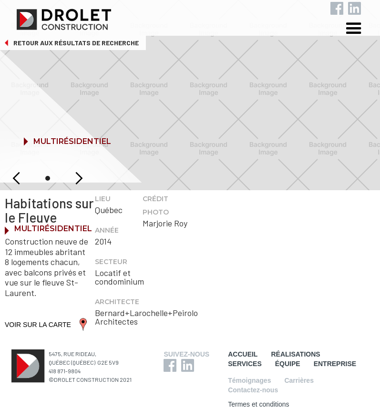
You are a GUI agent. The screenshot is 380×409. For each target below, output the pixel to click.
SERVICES (245, 364)
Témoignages (249, 380)
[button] (361, 30)
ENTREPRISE (335, 364)
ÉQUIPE (287, 364)
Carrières (299, 380)
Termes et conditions (258, 404)
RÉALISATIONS (295, 354)
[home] (197, 17)
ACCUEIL (242, 354)
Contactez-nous (253, 390)
